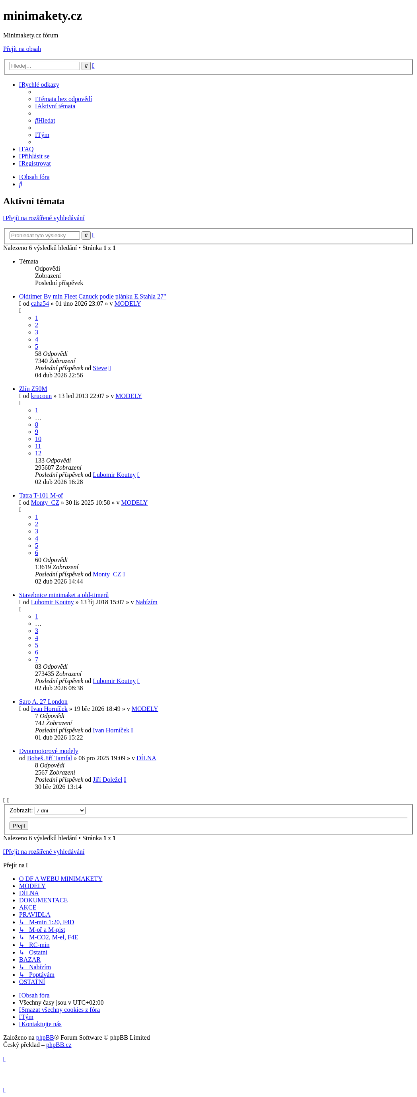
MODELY (128, 303)
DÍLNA (146, 758)
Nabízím (147, 602)
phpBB (45, 1037)
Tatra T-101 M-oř (41, 495)
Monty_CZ (45, 502)
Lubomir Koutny (114, 474)
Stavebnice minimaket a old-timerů (64, 594)
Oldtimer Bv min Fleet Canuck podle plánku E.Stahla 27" (92, 296)
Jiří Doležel (107, 779)
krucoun (41, 395)
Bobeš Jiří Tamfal (49, 758)
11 (38, 446)
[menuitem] (63, 99)
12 (38, 453)
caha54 (40, 303)
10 (38, 438)
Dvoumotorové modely (48, 751)
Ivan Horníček (49, 708)
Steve (100, 368)
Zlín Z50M (33, 388)
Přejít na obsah (22, 48)
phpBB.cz (59, 1044)
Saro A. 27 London (43, 701)
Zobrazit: (48, 810)
